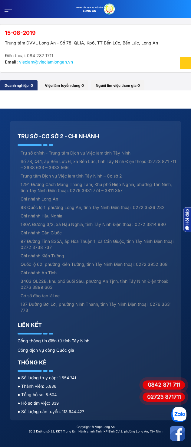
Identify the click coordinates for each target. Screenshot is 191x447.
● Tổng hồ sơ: (32, 394)
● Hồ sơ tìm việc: (34, 403)
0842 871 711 (164, 384)
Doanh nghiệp (19, 85)
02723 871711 (164, 396)
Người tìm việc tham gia (118, 85)
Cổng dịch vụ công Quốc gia (46, 350)
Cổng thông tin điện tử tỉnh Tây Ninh (53, 340)
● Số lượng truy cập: (38, 377)
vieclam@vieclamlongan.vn (46, 61)
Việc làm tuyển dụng (64, 85)
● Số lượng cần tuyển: (40, 411)
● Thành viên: (31, 386)
